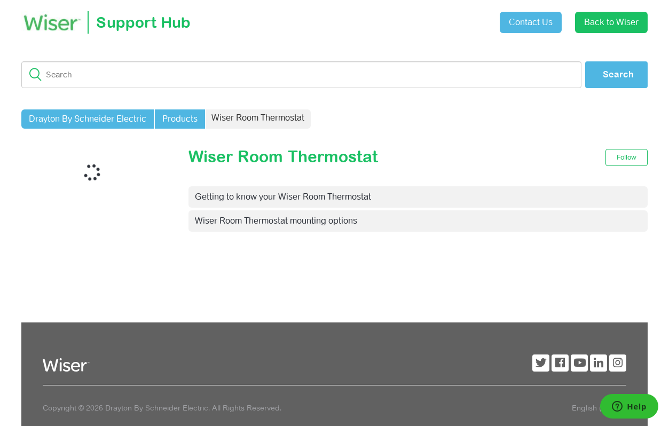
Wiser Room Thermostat (257, 118)
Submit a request (405, 18)
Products (180, 119)
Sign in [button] (465, 17)
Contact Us (531, 22)
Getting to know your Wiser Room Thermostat (283, 197)
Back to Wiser (611, 22)
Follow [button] (626, 157)
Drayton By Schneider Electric (87, 119)
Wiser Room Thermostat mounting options (276, 221)
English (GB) (595, 408)
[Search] (301, 74)
